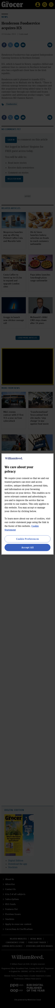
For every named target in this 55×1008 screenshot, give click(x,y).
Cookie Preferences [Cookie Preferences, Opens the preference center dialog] (27, 539)
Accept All (27, 547)
